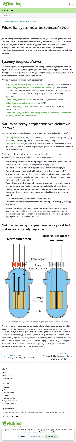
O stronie (5, 395)
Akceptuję (52, 436)
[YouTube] (17, 416)
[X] (12, 416)
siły (11, 337)
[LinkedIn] (8, 416)
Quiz (3, 390)
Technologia (6, 375)
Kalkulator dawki (8, 392)
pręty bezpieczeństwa (48, 329)
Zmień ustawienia (37, 436)
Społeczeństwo (7, 378)
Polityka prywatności (9, 401)
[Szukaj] (69, 4)
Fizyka (4, 373)
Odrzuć (23, 436)
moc (45, 161)
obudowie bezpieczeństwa (38, 198)
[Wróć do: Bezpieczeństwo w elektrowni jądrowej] (38, 22)
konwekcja (19, 146)
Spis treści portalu (8, 398)
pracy (36, 329)
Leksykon (5, 387)
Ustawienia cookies (9, 403)
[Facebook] (3, 416)
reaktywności (51, 90)
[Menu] (73, 4)
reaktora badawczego (55, 72)
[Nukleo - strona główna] (13, 424)
